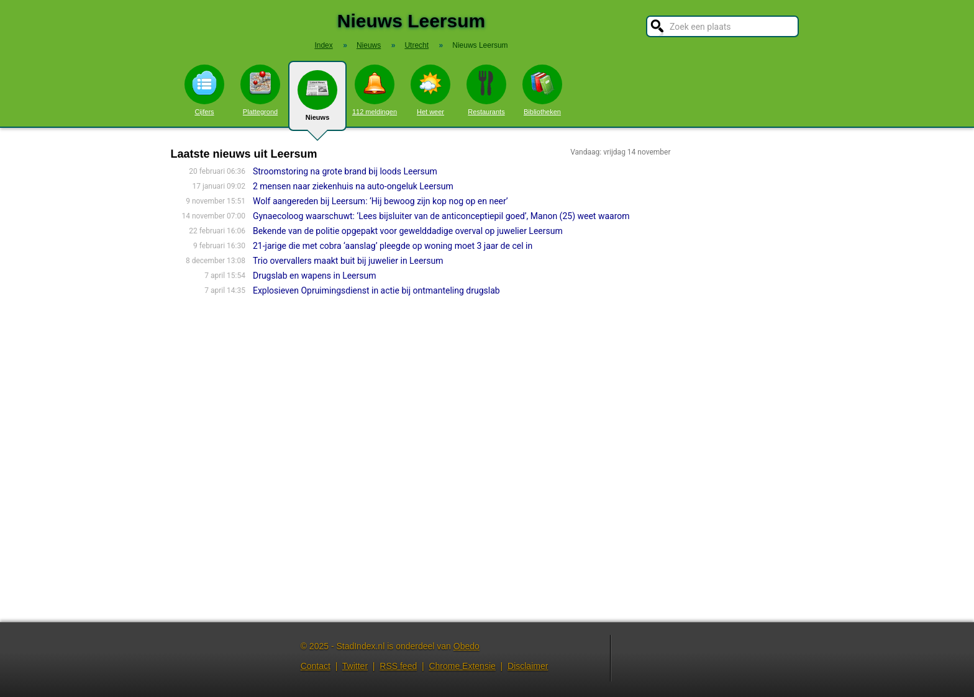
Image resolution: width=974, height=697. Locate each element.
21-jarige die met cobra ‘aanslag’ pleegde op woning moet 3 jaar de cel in (392, 246)
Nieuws (317, 100)
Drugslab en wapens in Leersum (314, 276)
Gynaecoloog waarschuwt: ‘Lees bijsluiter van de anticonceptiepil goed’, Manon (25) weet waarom (441, 216)
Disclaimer (527, 666)
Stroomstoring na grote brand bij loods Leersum (345, 171)
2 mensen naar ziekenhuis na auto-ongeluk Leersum (353, 186)
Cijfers (204, 90)
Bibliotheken (542, 90)
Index (323, 45)
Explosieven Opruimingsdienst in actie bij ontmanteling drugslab (376, 290)
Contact (315, 666)
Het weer (430, 90)
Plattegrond (260, 90)
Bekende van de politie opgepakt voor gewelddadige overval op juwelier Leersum (408, 231)
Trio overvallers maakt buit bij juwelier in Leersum (348, 261)
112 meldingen (374, 90)
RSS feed (398, 666)
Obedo (466, 646)
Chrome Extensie (462, 666)
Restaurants (486, 90)
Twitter (355, 666)
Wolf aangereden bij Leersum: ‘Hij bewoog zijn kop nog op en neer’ (380, 201)
